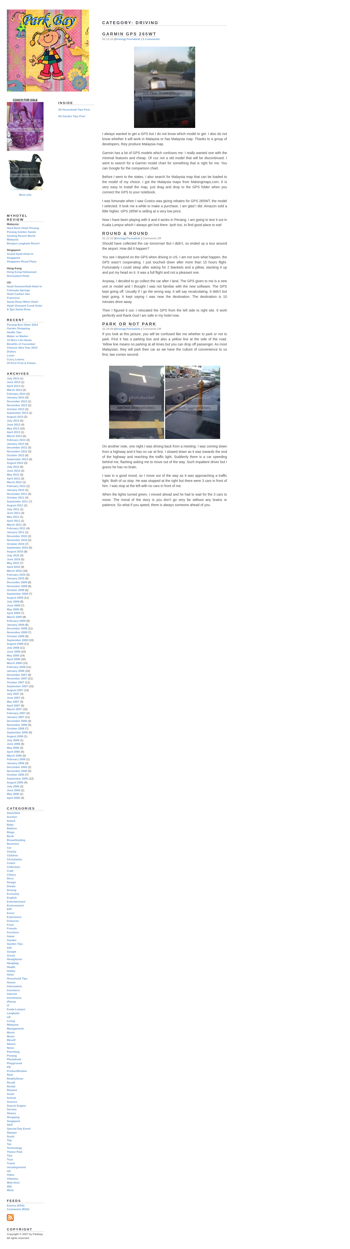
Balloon (12, 828)
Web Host (13, 1182)
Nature (11, 1043)
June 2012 (13, 470)
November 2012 (17, 451)
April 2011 (13, 520)
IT (8, 1005)
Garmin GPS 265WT (129, 34)
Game (10, 936)
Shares (11, 1113)
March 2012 (14, 482)
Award (11, 820)
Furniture (13, 932)
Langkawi (13, 1013)
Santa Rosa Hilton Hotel (22, 301)
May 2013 (13, 428)
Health (11, 967)
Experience (14, 917)
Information (14, 986)
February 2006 (16, 759)
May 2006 (13, 747)
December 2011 (17, 493)
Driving (120, 39)
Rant (10, 1074)
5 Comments (151, 39)
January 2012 (15, 490)
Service (12, 1109)
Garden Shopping (18, 328)
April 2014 (13, 386)
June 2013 (13, 424)
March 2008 (14, 663)
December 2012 (17, 447)
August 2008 (15, 643)
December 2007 (17, 674)
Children (12, 855)
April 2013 (13, 432)
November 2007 (17, 678)
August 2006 (15, 736)
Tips (9, 1155)
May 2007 (13, 701)
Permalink (133, 39)
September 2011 (17, 501)
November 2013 (17, 405)
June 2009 (13, 605)
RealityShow (15, 1078)
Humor (11, 982)
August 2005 (15, 782)
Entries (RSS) (15, 1205)
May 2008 (13, 655)
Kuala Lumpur (16, 1009)
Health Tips (14, 332)
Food (10, 924)
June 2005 (13, 790)
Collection (13, 866)
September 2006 (17, 732)
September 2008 (17, 640)
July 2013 (13, 420)
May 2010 (13, 563)
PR (9, 1067)
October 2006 (15, 728)
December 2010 (17, 536)
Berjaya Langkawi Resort (23, 243)
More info (25, 194)
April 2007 (13, 705)
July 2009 (13, 601)
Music (11, 1036)
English (12, 897)
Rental (11, 1086)
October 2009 (15, 590)
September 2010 (17, 547)
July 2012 (13, 466)
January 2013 (15, 443)
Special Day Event (19, 1128)
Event (10, 913)
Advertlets (13, 813)
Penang (12, 1055)
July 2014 (13, 378)
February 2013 (16, 439)
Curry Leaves (15, 359)
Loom (10, 355)
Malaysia (12, 1024)
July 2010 (13, 555)
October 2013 (15, 409)
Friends (12, 928)
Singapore (13, 1121)
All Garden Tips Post (71, 116)
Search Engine (16, 1105)
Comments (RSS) (18, 1209)
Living (11, 1021)
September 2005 (17, 778)
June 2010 (13, 559)
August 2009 (15, 597)
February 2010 (16, 574)
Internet (12, 993)
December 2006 (17, 720)
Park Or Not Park (129, 324)
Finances (13, 920)
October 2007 (15, 682)
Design (11, 882)
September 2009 (17, 593)
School (11, 1097)
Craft (10, 870)
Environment (15, 905)
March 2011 (14, 524)
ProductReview (17, 1071)
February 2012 (16, 486)
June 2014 (13, 382)
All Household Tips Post (74, 109)
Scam (10, 1094)
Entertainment (16, 901)
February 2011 (16, 528)
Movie (11, 1032)
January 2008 (15, 670)
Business (13, 843)
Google (11, 951)
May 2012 (13, 474)
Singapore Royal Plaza (21, 261)
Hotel (10, 974)
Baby (10, 824)
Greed (11, 955)
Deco (10, 878)
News (10, 1047)
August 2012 (15, 462)
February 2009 (16, 620)
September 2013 (17, 412)
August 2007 (15, 690)
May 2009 (13, 609)
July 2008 (13, 647)
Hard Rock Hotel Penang (23, 228)
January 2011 (15, 532)
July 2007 (13, 693)
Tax (9, 1144)
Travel (11, 1163)
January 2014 (15, 397)
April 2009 (13, 613)
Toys (10, 1159)
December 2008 (17, 628)
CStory (11, 874)
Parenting (13, 1051)
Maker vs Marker (17, 336)
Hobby (11, 970)
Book (10, 836)
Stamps (12, 1132)
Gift (9, 947)
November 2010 (17, 540)
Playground (14, 1063)
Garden (11, 940)
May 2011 (13, 516)
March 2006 (14, 755)
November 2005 (17, 771)
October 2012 (15, 455)
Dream (11, 886)
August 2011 (15, 505)
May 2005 (13, 793)
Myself (11, 1040)
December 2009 (17, 582)
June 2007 (13, 697)
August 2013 (15, 416)
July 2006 (13, 740)
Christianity (14, 859)
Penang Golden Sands (21, 231)
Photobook (14, 1059)
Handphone (14, 959)
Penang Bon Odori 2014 (22, 324)
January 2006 (15, 763)
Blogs (10, 832)
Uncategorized (16, 1167)
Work (10, 1190)
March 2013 (14, 436)
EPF (9, 909)
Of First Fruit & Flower (21, 363)
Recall (11, 1082)
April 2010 (13, 566)
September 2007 (17, 686)
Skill (9, 1124)
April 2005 (13, 797)
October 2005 (15, 774)
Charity (11, 851)
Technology (14, 1147)
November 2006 (17, 724)
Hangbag (13, 963)
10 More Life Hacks (19, 340)
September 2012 (17, 459)
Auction (12, 816)
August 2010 (15, 551)
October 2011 (15, 497)
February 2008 (16, 667)
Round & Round (125, 233)
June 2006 (13, 743)
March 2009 (14, 616)
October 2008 (15, 636)
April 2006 (13, 751)
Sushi (10, 1136)
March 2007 (14, 709)
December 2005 (17, 767)
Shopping (13, 1117)
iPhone (11, 1001)
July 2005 (13, 786)
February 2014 (16, 393)
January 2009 (15, 624)
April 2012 (13, 478)
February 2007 (16, 713)
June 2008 (13, 651)
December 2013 (17, 401)
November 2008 (17, 632)
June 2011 (13, 512)
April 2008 (13, 659)
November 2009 (17, 586)
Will (9, 1186)
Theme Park (15, 1151)
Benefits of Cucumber (21, 344)
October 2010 (15, 543)
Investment (14, 997)
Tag (9, 1140)
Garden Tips (15, 943)
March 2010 (14, 570)
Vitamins (12, 1178)
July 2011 (13, 509)
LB (9, 1017)
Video (10, 1174)
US (9, 1171)
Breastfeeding (16, 840)
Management (15, 1028)
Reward (12, 1090)
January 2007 (15, 717)
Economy (13, 893)
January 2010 (15, 578)
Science (12, 1101)
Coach (11, 863)
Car (9, 847)
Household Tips (17, 978)
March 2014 (14, 389)
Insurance (13, 990)
